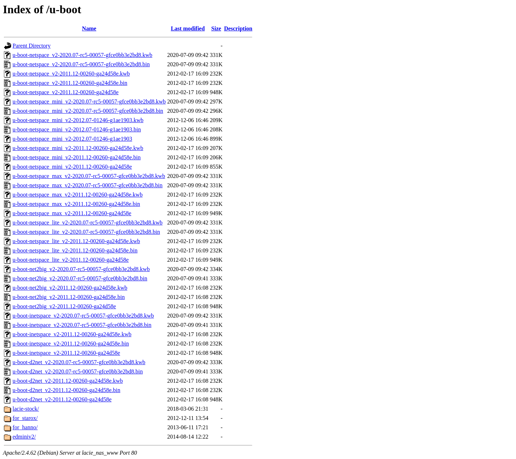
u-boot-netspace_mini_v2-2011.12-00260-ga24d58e (72, 167)
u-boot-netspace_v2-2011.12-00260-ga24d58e (66, 92)
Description (238, 28)
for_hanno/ (25, 427)
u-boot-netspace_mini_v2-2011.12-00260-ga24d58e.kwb (78, 148)
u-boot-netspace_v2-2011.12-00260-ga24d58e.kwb (71, 74)
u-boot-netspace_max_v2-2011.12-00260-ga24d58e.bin (76, 204)
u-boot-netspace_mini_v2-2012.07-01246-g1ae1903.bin (77, 129)
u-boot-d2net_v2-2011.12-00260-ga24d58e (62, 399)
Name (89, 28)
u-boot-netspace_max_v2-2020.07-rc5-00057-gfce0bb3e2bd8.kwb (89, 176)
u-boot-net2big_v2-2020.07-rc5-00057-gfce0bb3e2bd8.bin (80, 278)
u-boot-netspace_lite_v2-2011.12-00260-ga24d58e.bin (75, 250)
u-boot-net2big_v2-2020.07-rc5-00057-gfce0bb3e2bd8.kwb (81, 269)
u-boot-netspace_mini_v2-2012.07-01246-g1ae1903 (72, 139)
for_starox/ (25, 418)
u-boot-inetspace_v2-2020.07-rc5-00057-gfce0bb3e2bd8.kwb (83, 316)
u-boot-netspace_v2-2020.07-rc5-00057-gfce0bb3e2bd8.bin (81, 64)
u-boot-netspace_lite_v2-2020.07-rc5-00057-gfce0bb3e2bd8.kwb (88, 222)
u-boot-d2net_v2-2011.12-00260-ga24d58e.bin (66, 390)
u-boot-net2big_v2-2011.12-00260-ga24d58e (64, 306)
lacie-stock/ (26, 409)
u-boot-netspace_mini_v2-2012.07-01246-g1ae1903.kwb (78, 120)
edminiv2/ (24, 437)
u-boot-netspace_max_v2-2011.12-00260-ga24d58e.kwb (78, 195)
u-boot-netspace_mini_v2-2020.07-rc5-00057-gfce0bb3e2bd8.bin (88, 111)
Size (216, 28)
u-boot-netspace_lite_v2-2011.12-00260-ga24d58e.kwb (76, 241)
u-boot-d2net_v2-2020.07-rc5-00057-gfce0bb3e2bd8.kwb (79, 362)
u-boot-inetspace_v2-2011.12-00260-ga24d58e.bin (71, 343)
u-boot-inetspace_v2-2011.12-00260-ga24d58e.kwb (72, 334)
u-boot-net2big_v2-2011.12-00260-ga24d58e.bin (69, 297)
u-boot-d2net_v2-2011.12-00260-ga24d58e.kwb (68, 381)
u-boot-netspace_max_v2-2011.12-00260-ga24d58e (72, 213)
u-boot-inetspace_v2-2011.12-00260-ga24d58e (66, 353)
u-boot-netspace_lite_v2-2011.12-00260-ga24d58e (71, 260)
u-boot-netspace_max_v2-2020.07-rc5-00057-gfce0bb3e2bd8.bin (88, 185)
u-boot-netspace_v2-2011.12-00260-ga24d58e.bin (70, 83)
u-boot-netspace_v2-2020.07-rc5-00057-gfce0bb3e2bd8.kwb (82, 55)
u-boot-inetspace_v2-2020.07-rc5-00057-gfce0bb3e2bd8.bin (82, 325)
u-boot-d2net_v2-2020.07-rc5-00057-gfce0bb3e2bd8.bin (78, 371)
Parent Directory (32, 46)
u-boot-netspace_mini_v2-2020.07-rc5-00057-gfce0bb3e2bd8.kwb (89, 101)
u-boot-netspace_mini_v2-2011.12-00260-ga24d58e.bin (77, 157)
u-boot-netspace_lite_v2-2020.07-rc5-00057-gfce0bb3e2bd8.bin (86, 232)
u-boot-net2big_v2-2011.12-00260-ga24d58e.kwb (70, 288)
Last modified (188, 28)
